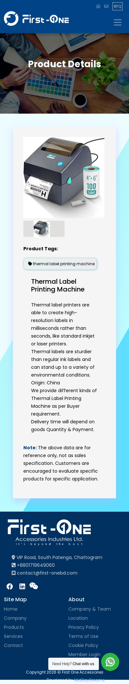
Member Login (84, 654)
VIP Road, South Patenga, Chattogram (57, 557)
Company (15, 618)
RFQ (117, 6)
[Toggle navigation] (117, 22)
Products (14, 627)
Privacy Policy (83, 627)
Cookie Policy (83, 645)
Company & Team (89, 609)
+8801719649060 (33, 565)
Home (11, 609)
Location (78, 618)
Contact (13, 645)
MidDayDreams (89, 680)
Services (13, 636)
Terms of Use (83, 636)
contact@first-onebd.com (44, 573)
